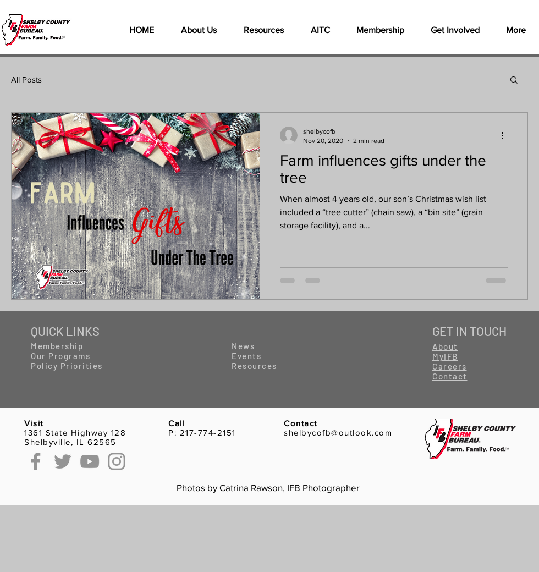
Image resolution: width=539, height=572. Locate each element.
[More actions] (506, 135)
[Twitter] (62, 461)
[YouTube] (89, 461)
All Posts (26, 79)
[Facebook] (35, 461)
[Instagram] (116, 461)
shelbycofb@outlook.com (338, 432)
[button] (263, 30)
